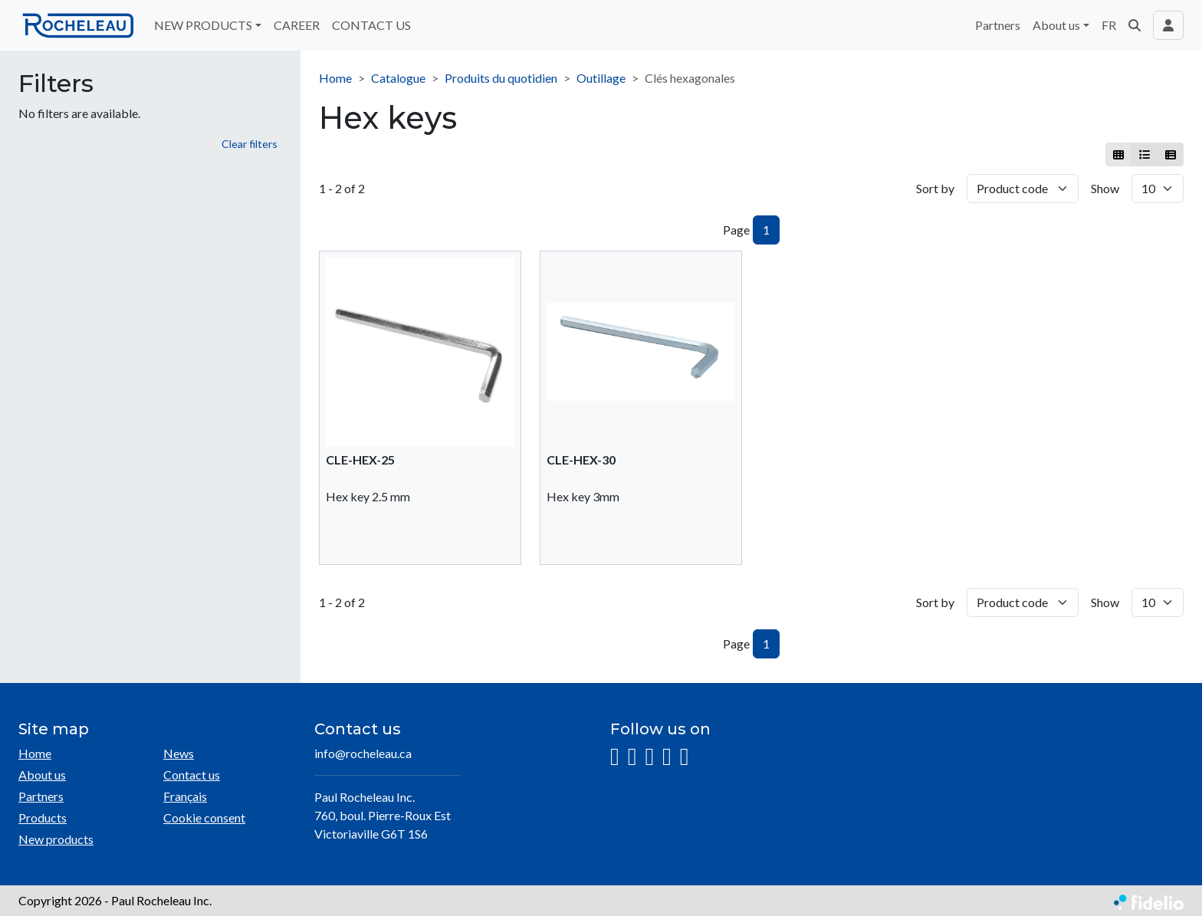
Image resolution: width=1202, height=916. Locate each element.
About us (42, 774)
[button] (1134, 25)
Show (1105, 188)
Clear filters (250, 143)
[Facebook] (632, 757)
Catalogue (398, 78)
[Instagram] (614, 757)
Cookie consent (204, 817)
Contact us (191, 774)
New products (56, 839)
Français (185, 796)
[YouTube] (667, 757)
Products (42, 817)
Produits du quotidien (501, 78)
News (178, 753)
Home (335, 78)
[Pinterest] (684, 757)
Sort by (935, 188)
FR (1109, 25)
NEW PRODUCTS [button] (203, 25)
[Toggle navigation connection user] (1168, 25)
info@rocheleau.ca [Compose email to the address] (363, 753)
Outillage (601, 78)
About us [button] (1056, 25)
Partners (997, 25)
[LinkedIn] (649, 757)
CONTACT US (371, 25)
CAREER (297, 25)
